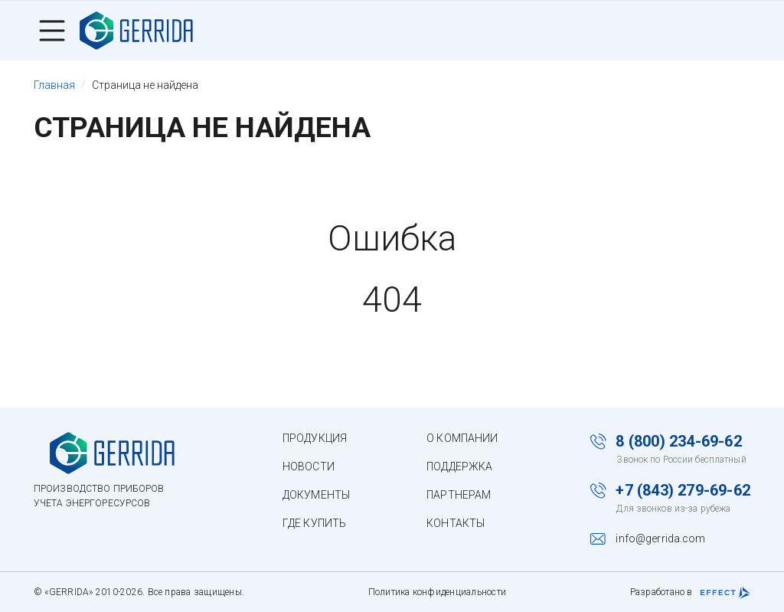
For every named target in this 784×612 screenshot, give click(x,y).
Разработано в (690, 593)
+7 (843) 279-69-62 (683, 490)
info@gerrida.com (660, 538)
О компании (462, 438)
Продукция (315, 438)
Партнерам (458, 495)
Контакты (455, 523)
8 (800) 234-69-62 (678, 441)
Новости (309, 466)
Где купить (314, 523)
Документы (316, 495)
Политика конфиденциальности (437, 592)
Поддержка (459, 466)
